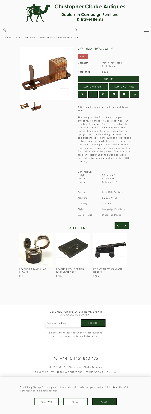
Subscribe (93, 323)
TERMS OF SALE (95, 372)
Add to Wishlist (93, 86)
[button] (75, 30)
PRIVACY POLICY (44, 372)
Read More (46, 401)
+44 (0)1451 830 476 (75, 358)
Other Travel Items (26, 37)
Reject (75, 401)
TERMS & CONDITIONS (69, 372)
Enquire (108, 79)
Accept (105, 401)
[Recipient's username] (63, 323)
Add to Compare (124, 86)
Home (8, 37)
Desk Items (46, 37)
